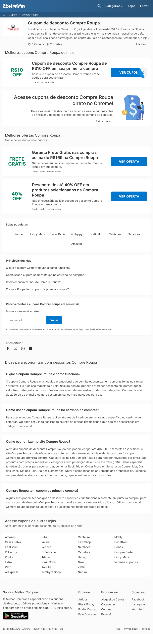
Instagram (138, 604)
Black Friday (86, 604)
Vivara (45, 542)
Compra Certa (123, 552)
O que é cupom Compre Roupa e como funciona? (38, 267)
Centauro (115, 234)
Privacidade (131, 628)
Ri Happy (76, 234)
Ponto (9, 557)
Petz (8, 567)
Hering (82, 557)
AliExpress (11, 572)
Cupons (13, 14)
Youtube (137, 609)
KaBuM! (96, 234)
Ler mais (143, 44)
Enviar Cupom (87, 609)
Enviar (53, 320)
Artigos (82, 599)
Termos (146, 628)
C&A (44, 537)
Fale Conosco (87, 614)
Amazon (76, 243)
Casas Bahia (57, 234)
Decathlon (121, 542)
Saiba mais (104, 121)
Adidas (45, 557)
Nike (81, 562)
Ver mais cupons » (126, 562)
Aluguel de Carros (112, 599)
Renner (19, 234)
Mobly (118, 537)
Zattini (82, 567)
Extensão (107, 614)
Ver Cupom (133, 72)
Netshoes (134, 234)
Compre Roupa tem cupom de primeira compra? (37, 289)
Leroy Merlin (38, 234)
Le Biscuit (11, 547)
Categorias (108, 604)
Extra (8, 562)
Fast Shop (84, 542)
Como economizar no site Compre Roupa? (33, 282)
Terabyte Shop (51, 572)
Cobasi (118, 547)
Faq (118, 628)
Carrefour (84, 552)
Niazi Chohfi (49, 562)
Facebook (138, 599)
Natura (82, 572)
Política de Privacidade (100, 329)
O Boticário (48, 552)
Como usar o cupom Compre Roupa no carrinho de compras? (45, 275)
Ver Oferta (129, 162)
